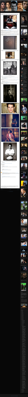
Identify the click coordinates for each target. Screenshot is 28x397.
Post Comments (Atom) (11, 191)
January (22, 391)
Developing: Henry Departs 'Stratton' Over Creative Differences (25, 84)
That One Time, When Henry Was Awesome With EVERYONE (24, 368)
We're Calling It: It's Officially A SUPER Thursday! (23, 370)
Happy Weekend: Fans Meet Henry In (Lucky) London (25, 68)
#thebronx (16, 77)
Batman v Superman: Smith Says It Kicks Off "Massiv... (24, 331)
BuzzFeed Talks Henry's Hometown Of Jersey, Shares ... (24, 339)
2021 (22, 314)
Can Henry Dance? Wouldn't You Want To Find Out (24, 365)
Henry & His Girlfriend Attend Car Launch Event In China (25, 72)
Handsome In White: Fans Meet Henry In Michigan (24, 326)
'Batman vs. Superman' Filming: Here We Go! (24, 346)
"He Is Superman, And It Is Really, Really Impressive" (24, 350)
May (22, 325)
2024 (22, 312)
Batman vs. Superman (6, 163)
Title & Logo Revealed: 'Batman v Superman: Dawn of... (24, 341)
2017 (22, 317)
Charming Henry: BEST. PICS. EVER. (24, 328)
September (23, 322)
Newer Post (2, 189)
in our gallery (5, 161)
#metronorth (15, 77)
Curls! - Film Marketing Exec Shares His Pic (24, 371)
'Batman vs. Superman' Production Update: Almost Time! (24, 366)
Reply (2, 167)
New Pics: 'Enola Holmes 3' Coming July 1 (25, 93)
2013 (22, 392)
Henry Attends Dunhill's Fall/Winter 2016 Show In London (25, 88)
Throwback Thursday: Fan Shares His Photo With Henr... (24, 329)
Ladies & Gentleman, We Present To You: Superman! (24, 384)
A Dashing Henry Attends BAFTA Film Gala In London (25, 76)
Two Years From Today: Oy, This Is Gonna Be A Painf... (24, 376)
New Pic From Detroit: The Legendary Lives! (24, 375)
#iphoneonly (12, 77)
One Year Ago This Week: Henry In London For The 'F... (24, 373)
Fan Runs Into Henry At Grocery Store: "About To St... (24, 343)
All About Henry (3, 163)
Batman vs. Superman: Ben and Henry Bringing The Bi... (24, 351)
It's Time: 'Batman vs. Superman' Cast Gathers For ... (24, 361)
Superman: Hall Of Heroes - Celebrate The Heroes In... (24, 358)
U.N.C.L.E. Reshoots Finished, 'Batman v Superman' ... (24, 338)
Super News (11, 163)
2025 (22, 311)
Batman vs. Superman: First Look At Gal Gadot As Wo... (24, 348)
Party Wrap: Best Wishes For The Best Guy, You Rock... (24, 378)
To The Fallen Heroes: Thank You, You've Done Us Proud (24, 334)
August (22, 323)
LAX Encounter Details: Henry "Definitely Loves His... (24, 355)
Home (2, 11)
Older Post (18, 189)
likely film (7, 30)
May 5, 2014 (7, 78)
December (23, 320)
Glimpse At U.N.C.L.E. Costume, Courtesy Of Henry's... (24, 386)
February (23, 390)
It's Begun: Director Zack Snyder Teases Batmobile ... (24, 360)
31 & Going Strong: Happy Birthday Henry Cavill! (23, 381)
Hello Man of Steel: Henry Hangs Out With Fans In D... (23, 336)
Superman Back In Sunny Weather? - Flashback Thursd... (24, 387)
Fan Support (9, 163)
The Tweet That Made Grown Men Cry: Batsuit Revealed (24, 356)
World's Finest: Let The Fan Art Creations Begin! (24, 353)
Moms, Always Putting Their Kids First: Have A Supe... (24, 363)
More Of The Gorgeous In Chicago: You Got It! (24, 380)
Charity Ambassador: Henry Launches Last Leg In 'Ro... (23, 333)
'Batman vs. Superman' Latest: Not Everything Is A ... (24, 345)
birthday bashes (6, 82)
